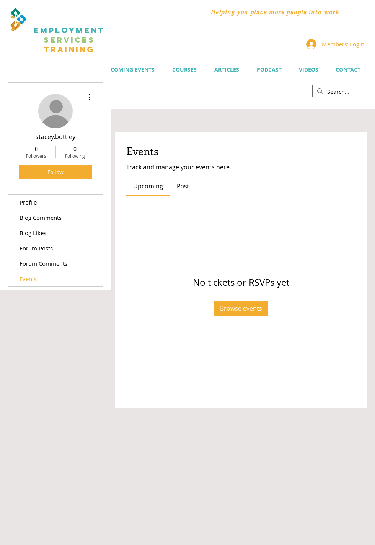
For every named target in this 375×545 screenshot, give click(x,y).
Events (28, 279)
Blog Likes (33, 233)
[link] (148, 186)
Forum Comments (43, 263)
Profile (28, 202)
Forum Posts (36, 248)
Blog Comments (41, 217)
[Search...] (343, 91)
